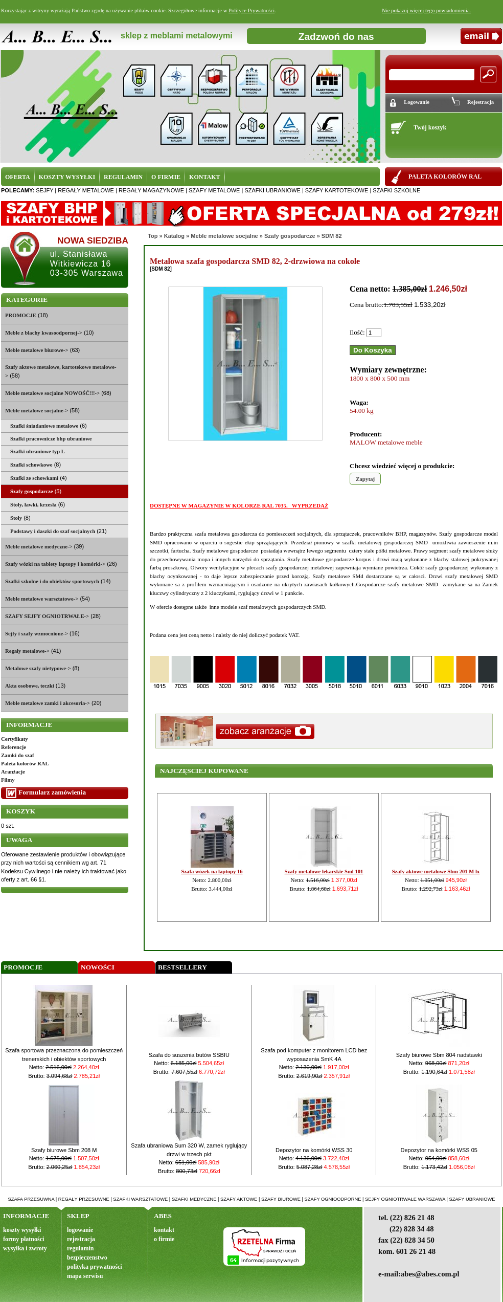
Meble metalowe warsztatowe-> (41, 599)
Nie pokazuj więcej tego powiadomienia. (426, 10)
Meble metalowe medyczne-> (39, 546)
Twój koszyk (430, 127)
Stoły (16, 518)
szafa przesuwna (31, 1199)
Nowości (98, 967)
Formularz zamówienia (52, 792)
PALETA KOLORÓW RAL (445, 176)
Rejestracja (480, 102)
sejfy (44, 190)
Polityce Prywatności (251, 10)
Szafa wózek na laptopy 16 (211, 871)
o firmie (164, 1239)
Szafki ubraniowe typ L (37, 451)
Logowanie (416, 102)
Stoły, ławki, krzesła (33, 504)
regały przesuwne (83, 1199)
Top (152, 236)
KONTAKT (204, 177)
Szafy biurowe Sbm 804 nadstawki (439, 1055)
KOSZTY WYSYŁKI (67, 177)
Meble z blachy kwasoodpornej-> (43, 333)
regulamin (80, 1248)
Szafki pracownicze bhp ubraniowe (51, 439)
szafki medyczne (194, 1199)
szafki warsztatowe (140, 1199)
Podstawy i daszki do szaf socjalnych (52, 531)
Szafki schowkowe (31, 465)
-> (36, 410)
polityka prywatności (94, 1266)
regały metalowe (86, 190)
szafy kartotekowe (336, 190)
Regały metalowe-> (27, 651)
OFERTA (17, 177)
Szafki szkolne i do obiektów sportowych (52, 581)
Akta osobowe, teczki (29, 686)
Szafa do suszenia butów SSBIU (189, 1055)
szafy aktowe (238, 1199)
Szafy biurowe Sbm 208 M (64, 1150)
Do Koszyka (372, 350)
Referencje (13, 747)
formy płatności (23, 1239)
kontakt (164, 1229)
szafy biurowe (281, 1199)
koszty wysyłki (22, 1229)
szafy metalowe (214, 190)
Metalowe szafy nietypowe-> (38, 668)
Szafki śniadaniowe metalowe (44, 426)
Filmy (8, 780)
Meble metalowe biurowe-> (36, 350)
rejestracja (81, 1239)
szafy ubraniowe (472, 1199)
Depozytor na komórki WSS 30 (314, 1150)
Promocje (23, 967)
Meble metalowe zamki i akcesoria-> (47, 703)
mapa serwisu (85, 1275)
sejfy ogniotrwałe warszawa (405, 1199)
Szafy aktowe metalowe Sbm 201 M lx (436, 871)
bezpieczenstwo (87, 1257)
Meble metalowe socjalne (224, 236)
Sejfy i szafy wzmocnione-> (36, 633)
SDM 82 (332, 236)
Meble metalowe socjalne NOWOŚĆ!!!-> (52, 393)
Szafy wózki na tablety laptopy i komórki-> (55, 564)
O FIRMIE (165, 177)
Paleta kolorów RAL (25, 763)
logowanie (80, 1229)
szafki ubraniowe (272, 190)
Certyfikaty (14, 739)
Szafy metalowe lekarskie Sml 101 (324, 871)
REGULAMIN (123, 177)
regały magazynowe (151, 190)
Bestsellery (182, 967)
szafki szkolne (396, 190)
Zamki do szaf (17, 755)
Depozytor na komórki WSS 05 (439, 1150)
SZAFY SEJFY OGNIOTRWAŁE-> (47, 616)
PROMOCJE (20, 315)
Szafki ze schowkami (34, 478)
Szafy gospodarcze (289, 236)
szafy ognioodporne (333, 1199)
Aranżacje (13, 772)
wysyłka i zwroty (25, 1248)
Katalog (174, 236)
